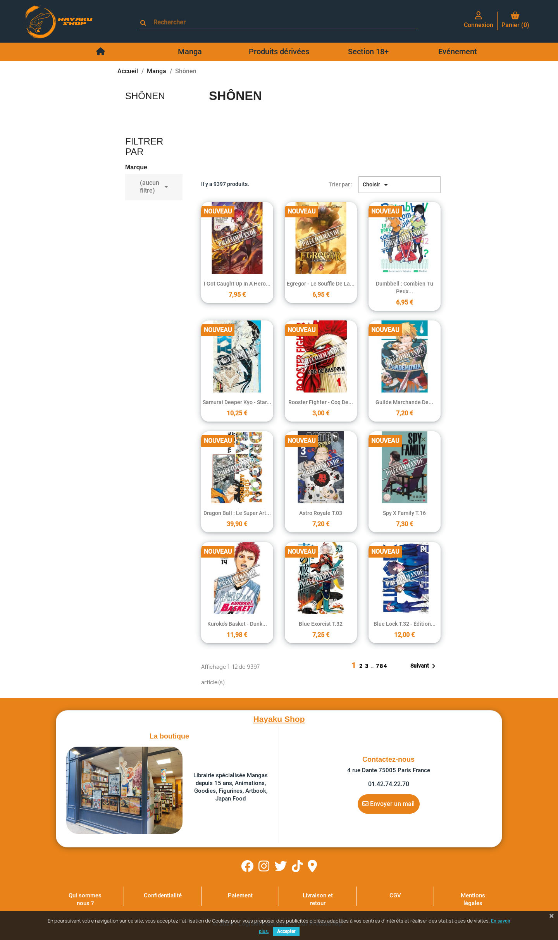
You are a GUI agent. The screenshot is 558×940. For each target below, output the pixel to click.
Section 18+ (368, 51)
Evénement (457, 51)
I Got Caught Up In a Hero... (237, 284)
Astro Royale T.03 (320, 513)
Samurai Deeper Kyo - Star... (237, 402)
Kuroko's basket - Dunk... (237, 624)
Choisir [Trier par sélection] (377, 184)
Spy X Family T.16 (404, 513)
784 (382, 666)
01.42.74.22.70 (388, 784)
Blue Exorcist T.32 (321, 624)
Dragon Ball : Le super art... (237, 513)
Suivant (424, 666)
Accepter (286, 931)
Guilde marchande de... (404, 402)
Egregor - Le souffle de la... (321, 284)
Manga (190, 51)
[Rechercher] (282, 22)
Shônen (145, 96)
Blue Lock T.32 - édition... (405, 624)
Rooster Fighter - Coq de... (320, 402)
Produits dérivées (279, 51)
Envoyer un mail (388, 804)
